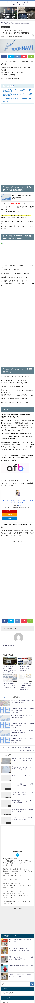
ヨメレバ (20, 505)
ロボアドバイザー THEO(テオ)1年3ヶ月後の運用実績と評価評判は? (18, 750)
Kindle (9, 518)
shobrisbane (8, 645)
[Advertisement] (17, 126)
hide (12, 85)
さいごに (5, 101)
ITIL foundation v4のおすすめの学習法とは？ (21, 965)
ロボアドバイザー (5, 27)
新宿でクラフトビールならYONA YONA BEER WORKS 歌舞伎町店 (16, 747)
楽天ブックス (9, 511)
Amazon (9, 514)
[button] (2, 13)
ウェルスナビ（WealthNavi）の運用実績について (17, 98)
